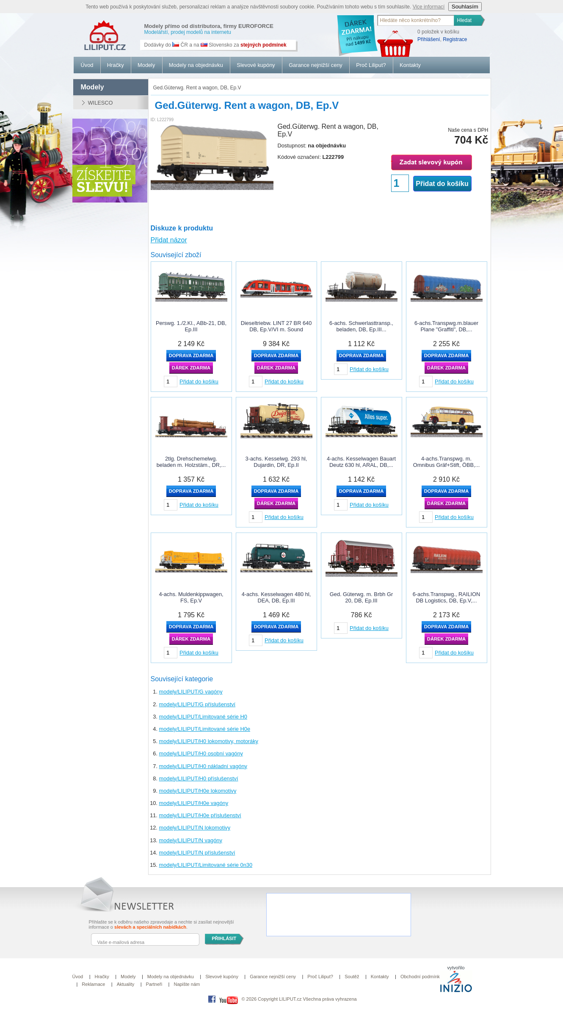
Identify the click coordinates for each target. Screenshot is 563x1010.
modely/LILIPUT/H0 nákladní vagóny (203, 766)
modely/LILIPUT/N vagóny (190, 840)
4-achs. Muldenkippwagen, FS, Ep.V (191, 597)
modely (92, 87)
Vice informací (429, 7)
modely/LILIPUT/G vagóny (191, 691)
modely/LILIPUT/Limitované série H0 (203, 716)
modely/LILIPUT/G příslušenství (197, 704)
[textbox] (416, 20)
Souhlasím (465, 6)
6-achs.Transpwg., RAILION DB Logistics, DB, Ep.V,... (446, 597)
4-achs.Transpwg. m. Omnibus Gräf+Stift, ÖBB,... (446, 461)
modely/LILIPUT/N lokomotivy (195, 827)
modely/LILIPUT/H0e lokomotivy (198, 791)
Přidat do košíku (442, 183)
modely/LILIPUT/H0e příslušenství (200, 815)
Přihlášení (428, 39)
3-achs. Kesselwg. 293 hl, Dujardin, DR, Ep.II (276, 461)
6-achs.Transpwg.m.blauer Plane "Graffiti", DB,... (446, 326)
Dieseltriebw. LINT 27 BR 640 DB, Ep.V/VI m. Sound (276, 326)
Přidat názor (169, 240)
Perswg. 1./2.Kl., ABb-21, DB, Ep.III (191, 326)
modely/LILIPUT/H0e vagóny (194, 803)
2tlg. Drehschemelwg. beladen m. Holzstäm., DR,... (191, 461)
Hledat (464, 20)
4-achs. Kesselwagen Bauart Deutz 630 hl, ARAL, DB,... (361, 461)
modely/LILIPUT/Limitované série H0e (205, 729)
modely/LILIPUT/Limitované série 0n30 (206, 865)
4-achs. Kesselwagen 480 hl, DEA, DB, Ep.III (276, 597)
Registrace (455, 39)
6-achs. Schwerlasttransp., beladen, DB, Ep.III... (361, 326)
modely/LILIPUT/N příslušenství (197, 852)
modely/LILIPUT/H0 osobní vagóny (201, 753)
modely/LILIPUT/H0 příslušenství (198, 778)
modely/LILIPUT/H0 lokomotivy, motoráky (208, 741)
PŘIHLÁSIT (224, 938)
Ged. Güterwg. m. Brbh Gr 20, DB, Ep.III (361, 597)
